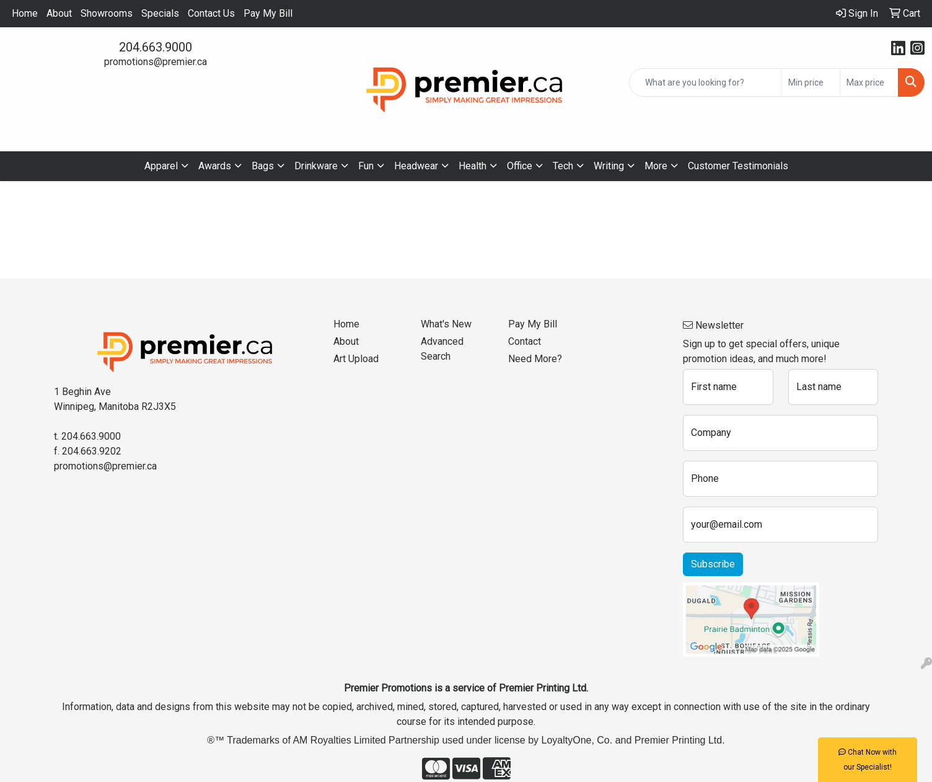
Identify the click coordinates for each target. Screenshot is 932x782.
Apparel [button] (161, 166)
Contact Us (211, 13)
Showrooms (107, 13)
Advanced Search (442, 348)
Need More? (535, 359)
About (59, 13)
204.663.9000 (155, 47)
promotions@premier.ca (155, 62)
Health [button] (472, 166)
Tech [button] (563, 166)
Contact (524, 341)
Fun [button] (366, 166)
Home (25, 13)
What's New (446, 324)
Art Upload (356, 359)
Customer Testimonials (738, 166)
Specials (160, 13)
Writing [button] (609, 166)
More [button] (655, 166)
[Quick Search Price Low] (810, 82)
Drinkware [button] (316, 166)
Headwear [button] (416, 166)
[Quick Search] (705, 82)
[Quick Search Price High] (869, 82)
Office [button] (519, 166)
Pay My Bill (268, 13)
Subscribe (713, 564)
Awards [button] (214, 166)
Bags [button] (263, 166)
